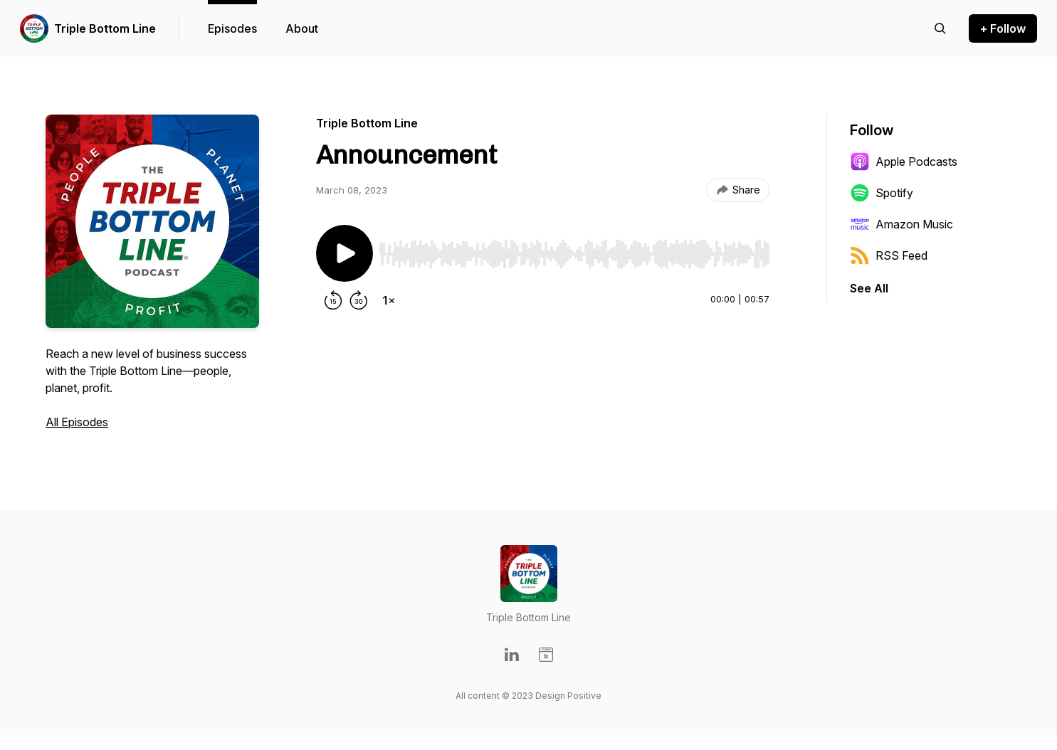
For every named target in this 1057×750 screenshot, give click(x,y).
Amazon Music (901, 224)
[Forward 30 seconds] (359, 300)
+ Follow (1003, 28)
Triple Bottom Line (105, 28)
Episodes (232, 28)
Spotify (881, 193)
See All (869, 288)
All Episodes (77, 422)
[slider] (574, 254)
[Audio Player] (574, 249)
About (301, 28)
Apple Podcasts (903, 161)
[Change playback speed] (388, 300)
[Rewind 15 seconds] (333, 300)
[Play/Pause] (344, 253)
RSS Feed (888, 255)
